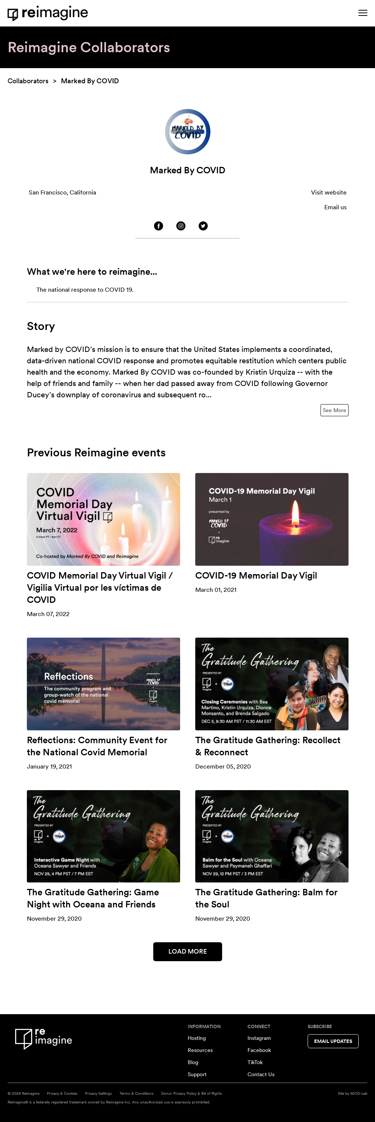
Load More (187, 951)
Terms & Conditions (137, 1093)
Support (197, 1074)
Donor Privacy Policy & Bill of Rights (191, 1093)
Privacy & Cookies (62, 1093)
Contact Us (260, 1074)
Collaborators (28, 81)
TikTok (255, 1062)
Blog (193, 1062)
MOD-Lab (358, 1093)
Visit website (329, 192)
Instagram (259, 1038)
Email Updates (333, 1041)
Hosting (197, 1038)
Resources (200, 1050)
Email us (335, 207)
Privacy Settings (98, 1093)
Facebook (259, 1050)
